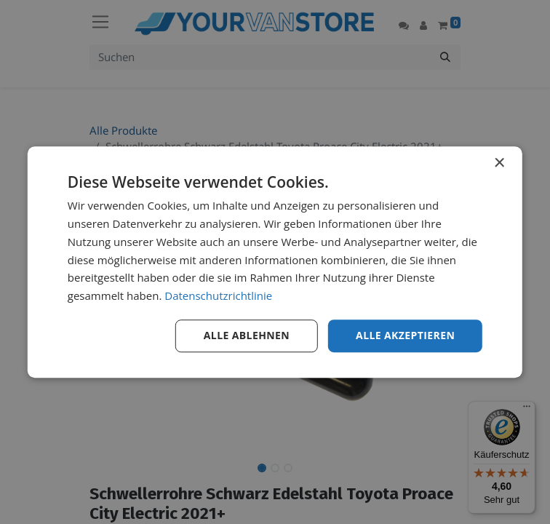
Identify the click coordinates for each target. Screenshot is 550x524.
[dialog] (275, 262)
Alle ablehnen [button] (247, 335)
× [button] (498, 163)
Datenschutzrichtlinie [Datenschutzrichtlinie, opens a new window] (218, 295)
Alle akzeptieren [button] (405, 335)
